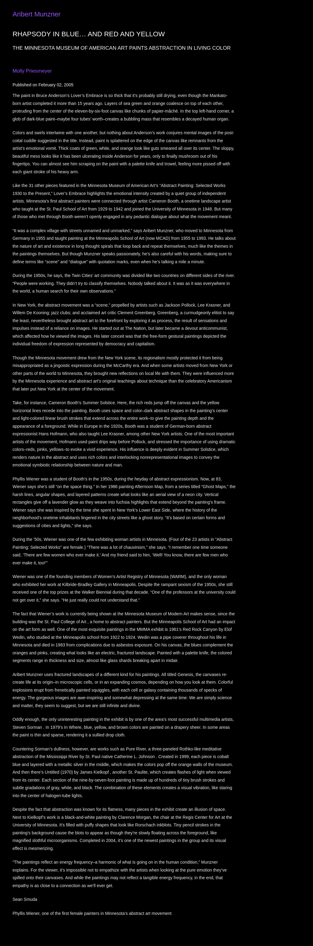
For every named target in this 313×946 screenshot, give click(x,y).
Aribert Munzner (37, 14)
